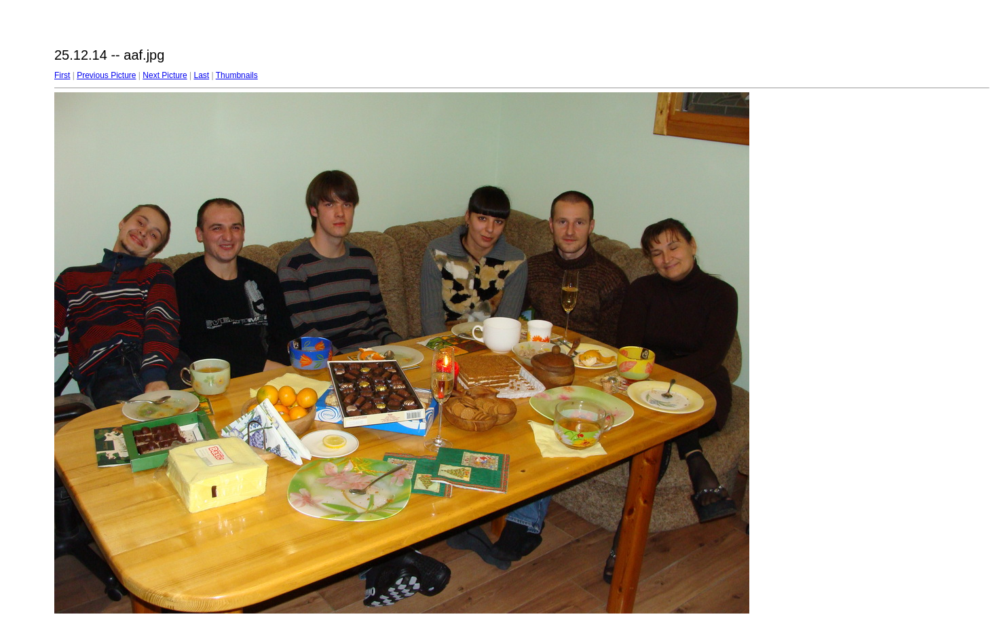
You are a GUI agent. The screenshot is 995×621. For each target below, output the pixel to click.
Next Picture (165, 75)
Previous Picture (106, 75)
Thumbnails (237, 75)
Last (201, 75)
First (62, 75)
